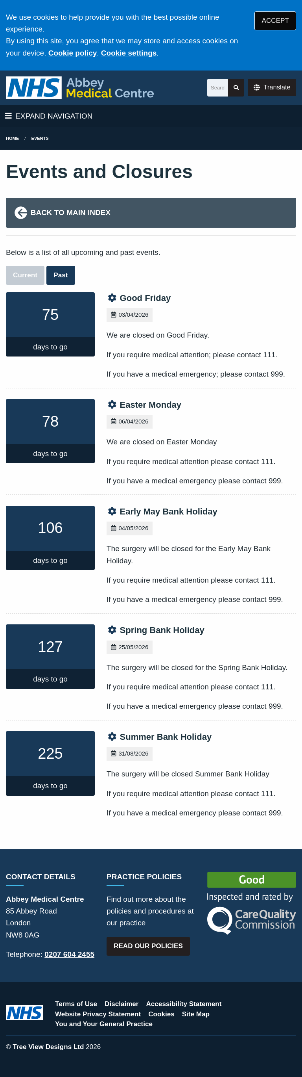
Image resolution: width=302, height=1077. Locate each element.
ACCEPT (275, 20)
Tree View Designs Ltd (48, 1047)
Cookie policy (72, 53)
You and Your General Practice (104, 1024)
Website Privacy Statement (98, 1014)
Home (12, 138)
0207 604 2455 (69, 954)
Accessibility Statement (184, 1004)
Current (25, 275)
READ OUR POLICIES (148, 946)
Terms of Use (76, 1004)
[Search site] (236, 88)
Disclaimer (121, 1004)
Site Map (196, 1014)
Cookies (161, 1014)
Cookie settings (129, 53)
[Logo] (80, 87)
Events (40, 138)
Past (60, 275)
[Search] (217, 88)
